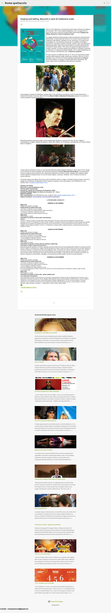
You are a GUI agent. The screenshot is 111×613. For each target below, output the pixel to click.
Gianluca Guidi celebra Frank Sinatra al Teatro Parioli (50, 479)
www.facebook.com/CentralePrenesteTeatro (46, 197)
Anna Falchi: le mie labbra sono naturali (46, 332)
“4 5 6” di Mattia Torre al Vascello (44, 583)
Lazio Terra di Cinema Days (42, 554)
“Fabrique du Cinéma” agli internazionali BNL (48, 524)
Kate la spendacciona (41, 508)
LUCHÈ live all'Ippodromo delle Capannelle (47, 391)
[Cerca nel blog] (100, 3)
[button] (21, 24)
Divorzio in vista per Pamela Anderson (45, 420)
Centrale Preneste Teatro (28, 287)
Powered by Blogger (55, 601)
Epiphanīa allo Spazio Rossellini (43, 450)
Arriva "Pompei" (39, 362)
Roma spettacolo (16, 2)
